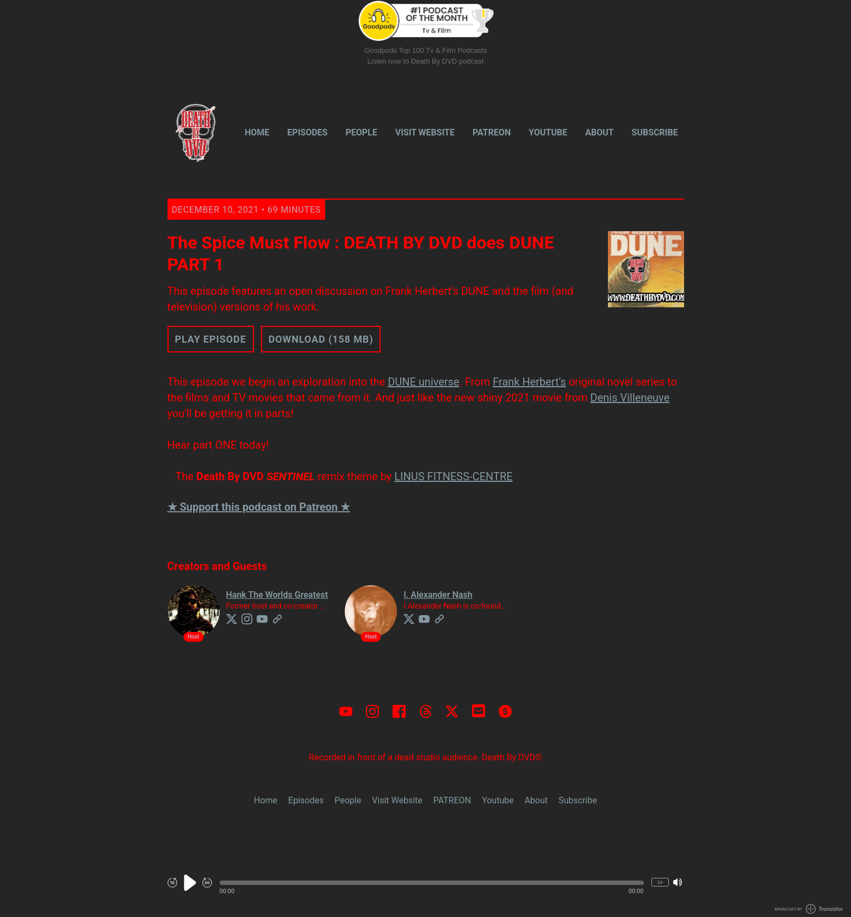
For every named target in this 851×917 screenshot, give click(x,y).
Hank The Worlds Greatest (277, 595)
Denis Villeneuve (630, 397)
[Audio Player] (425, 888)
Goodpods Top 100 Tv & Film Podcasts (425, 50)
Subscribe (655, 132)
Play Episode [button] (210, 339)
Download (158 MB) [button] (321, 339)
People (361, 132)
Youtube (548, 132)
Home (257, 132)
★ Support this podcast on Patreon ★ (258, 506)
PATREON (492, 132)
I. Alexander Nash (438, 595)
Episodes (307, 132)
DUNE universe (423, 381)
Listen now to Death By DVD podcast (426, 61)
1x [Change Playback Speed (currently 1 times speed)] (659, 882)
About (599, 132)
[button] (432, 883)
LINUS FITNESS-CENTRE (453, 476)
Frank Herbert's (529, 381)
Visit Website (425, 132)
